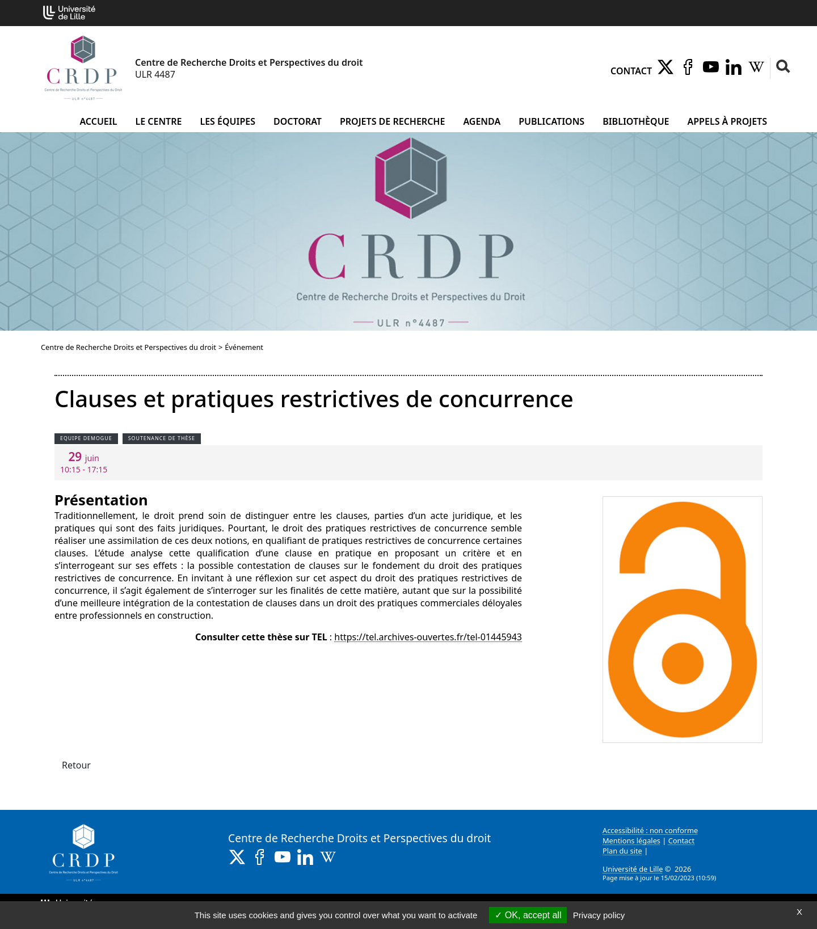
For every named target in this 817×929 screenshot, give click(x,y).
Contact (631, 71)
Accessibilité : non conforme (650, 830)
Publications (551, 121)
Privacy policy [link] (599, 915)
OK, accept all (528, 915)
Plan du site (622, 851)
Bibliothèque (636, 121)
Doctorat (297, 121)
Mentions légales (631, 840)
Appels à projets (727, 121)
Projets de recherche (392, 121)
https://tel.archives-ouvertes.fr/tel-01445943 (428, 637)
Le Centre (158, 121)
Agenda (481, 121)
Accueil (98, 121)
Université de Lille (633, 869)
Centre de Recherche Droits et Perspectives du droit (128, 347)
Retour (76, 765)
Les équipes (227, 121)
